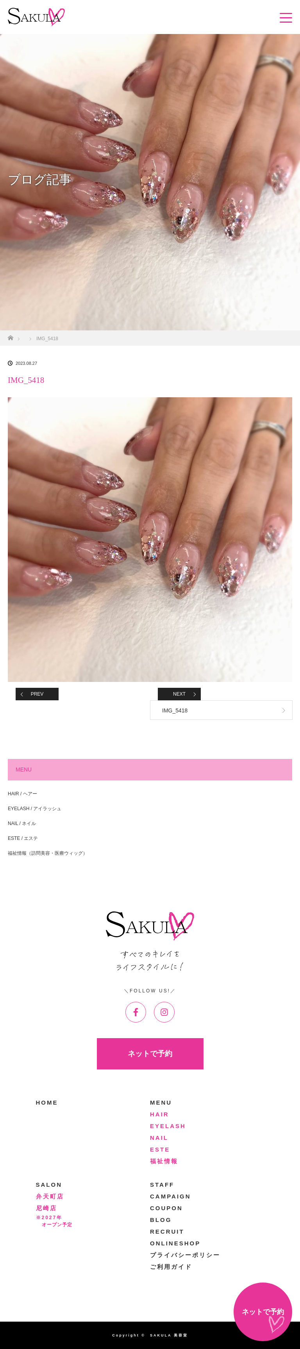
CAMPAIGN (170, 1196)
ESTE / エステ (23, 838)
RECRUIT (167, 1231)
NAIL (159, 1137)
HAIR (159, 1114)
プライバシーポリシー (185, 1255)
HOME (47, 1102)
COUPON (166, 1208)
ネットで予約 (150, 1053)
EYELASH (168, 1126)
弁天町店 (50, 1196)
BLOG (160, 1219)
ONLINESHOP (175, 1243)
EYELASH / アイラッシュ (34, 808)
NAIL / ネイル (22, 823)
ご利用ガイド (171, 1266)
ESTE (160, 1149)
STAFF (162, 1184)
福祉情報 (164, 1161)
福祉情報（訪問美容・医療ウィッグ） (48, 853)
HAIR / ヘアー (22, 793)
